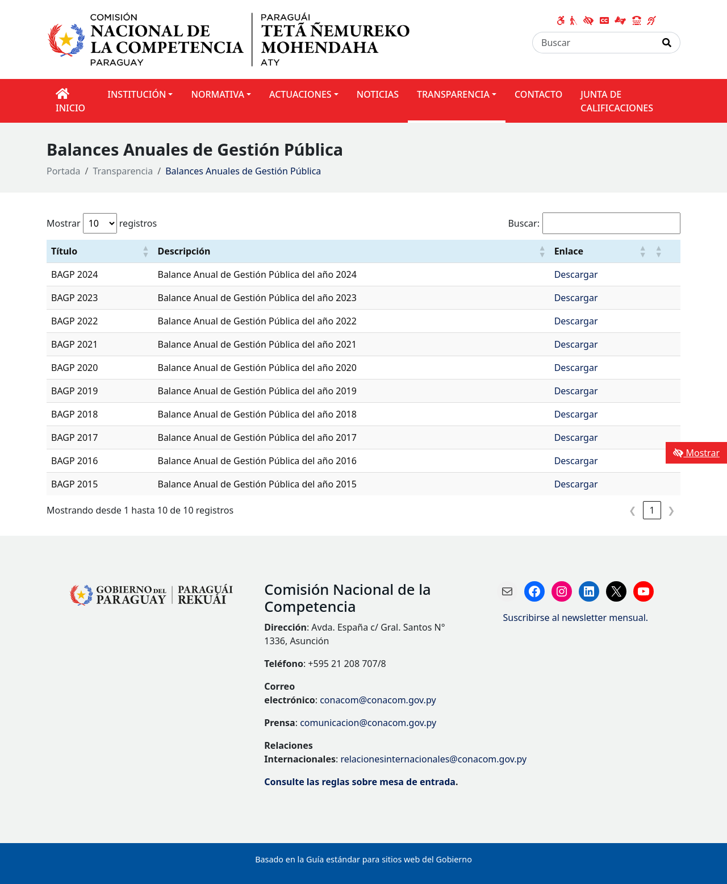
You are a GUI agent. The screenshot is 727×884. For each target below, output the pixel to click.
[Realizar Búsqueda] (667, 42)
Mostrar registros (102, 223)
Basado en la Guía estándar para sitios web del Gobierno (363, 859)
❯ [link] (671, 510)
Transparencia (123, 171)
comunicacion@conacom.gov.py (368, 722)
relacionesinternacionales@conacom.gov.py (433, 759)
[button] (144, 251)
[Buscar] (593, 42)
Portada (64, 171)
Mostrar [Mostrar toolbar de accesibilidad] (696, 453)
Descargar (576, 274)
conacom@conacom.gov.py (378, 700)
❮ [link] (632, 510)
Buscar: (524, 223)
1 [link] (651, 510)
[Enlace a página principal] (235, 38)
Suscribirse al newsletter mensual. (576, 617)
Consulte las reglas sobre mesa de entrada (360, 781)
